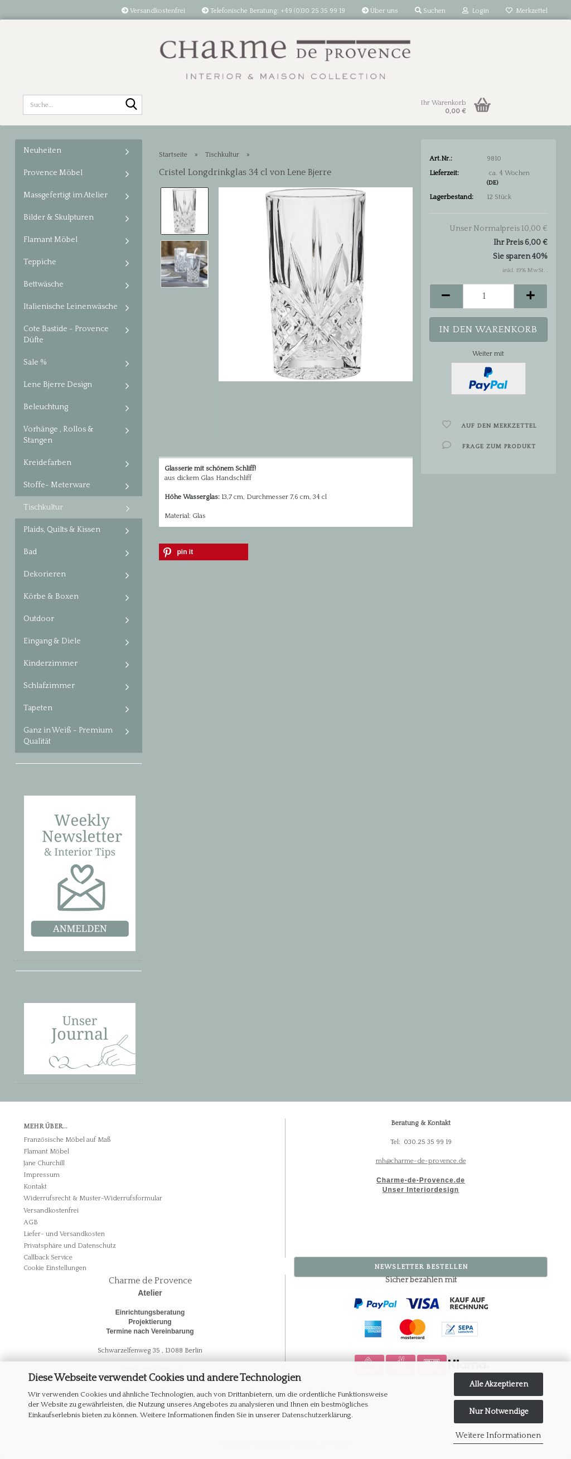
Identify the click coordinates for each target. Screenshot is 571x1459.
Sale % (35, 362)
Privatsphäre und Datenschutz (69, 1245)
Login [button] (475, 10)
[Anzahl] (489, 296)
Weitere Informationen (498, 1435)
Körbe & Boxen (51, 596)
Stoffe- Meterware (56, 485)
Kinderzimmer (50, 663)
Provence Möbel (53, 172)
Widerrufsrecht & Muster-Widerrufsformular (92, 1198)
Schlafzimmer (49, 685)
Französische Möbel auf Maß (66, 1139)
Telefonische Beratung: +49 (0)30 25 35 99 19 (273, 10)
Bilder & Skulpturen (58, 217)
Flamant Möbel (50, 239)
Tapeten (37, 708)
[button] (446, 296)
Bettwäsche (43, 284)
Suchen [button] (430, 10)
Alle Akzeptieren (499, 1384)
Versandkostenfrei (153, 10)
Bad (30, 551)
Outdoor (38, 618)
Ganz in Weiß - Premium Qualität (68, 736)
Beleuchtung (45, 407)
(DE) (492, 183)
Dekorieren (44, 574)
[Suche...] (131, 105)
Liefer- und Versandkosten (64, 1234)
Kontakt (35, 1186)
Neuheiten (42, 150)
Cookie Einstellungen (54, 1268)
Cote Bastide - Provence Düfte (66, 334)
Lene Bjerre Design (57, 384)
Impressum (41, 1175)
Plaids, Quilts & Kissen (61, 529)
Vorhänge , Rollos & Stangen (58, 435)
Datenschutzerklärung (316, 1415)
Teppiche (39, 262)
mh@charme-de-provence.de (421, 1161)
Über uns (380, 10)
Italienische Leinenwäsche (70, 306)
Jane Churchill (44, 1163)
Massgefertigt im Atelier (65, 195)
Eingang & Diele (52, 641)
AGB (30, 1222)
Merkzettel (527, 10)
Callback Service (47, 1257)
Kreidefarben (47, 462)
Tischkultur (43, 507)
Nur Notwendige (499, 1411)
